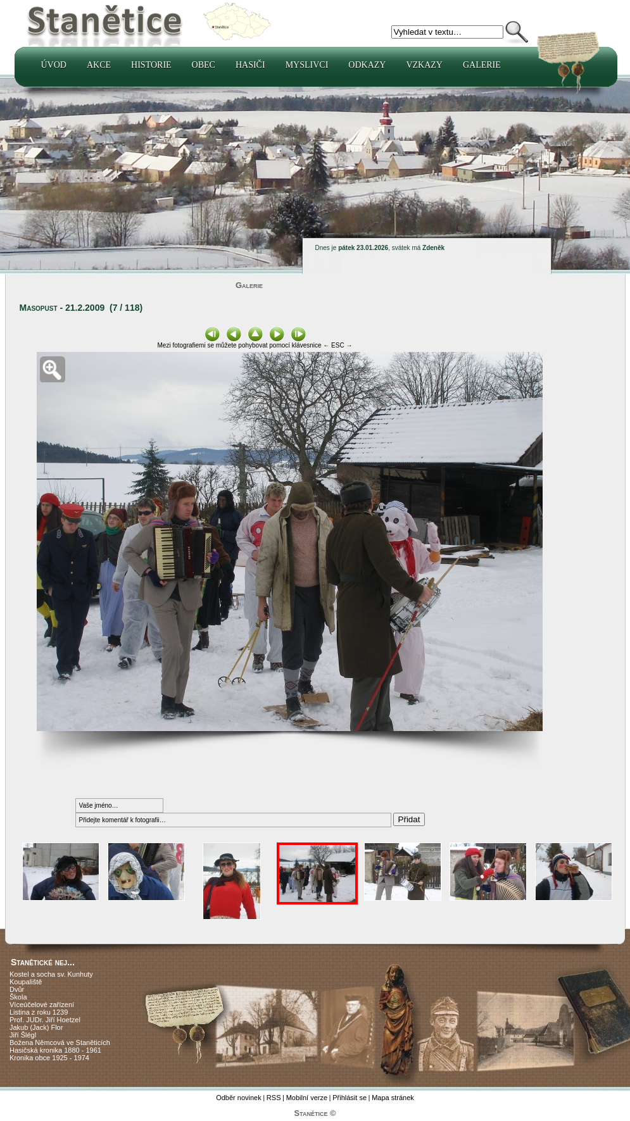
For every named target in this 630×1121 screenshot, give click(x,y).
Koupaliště (25, 982)
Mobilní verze (306, 1097)
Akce (99, 65)
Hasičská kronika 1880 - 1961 (55, 1050)
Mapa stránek (393, 1097)
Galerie (482, 65)
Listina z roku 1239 (38, 1012)
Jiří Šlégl (22, 1035)
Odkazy (367, 65)
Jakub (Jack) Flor (36, 1027)
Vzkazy (424, 65)
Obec (203, 65)
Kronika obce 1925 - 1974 (49, 1058)
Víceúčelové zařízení (41, 1004)
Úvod (53, 65)
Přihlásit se (349, 1097)
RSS (274, 1097)
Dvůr (16, 989)
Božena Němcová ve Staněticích (59, 1042)
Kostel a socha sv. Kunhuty (51, 974)
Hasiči (250, 65)
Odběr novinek (238, 1097)
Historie (151, 65)
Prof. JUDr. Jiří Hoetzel (44, 1020)
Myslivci (307, 65)
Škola (18, 997)
